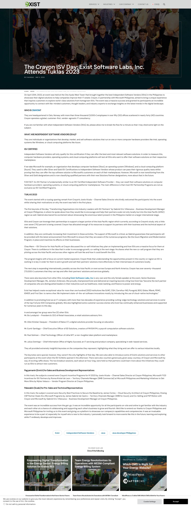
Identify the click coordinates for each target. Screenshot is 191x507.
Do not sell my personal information (20, 504)
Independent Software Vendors (80, 433)
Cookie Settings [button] (150, 502)
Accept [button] (176, 501)
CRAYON (35, 110)
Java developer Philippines (124, 433)
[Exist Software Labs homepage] (32, 4)
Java (103, 433)
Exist (57, 433)
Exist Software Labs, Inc (81, 278)
